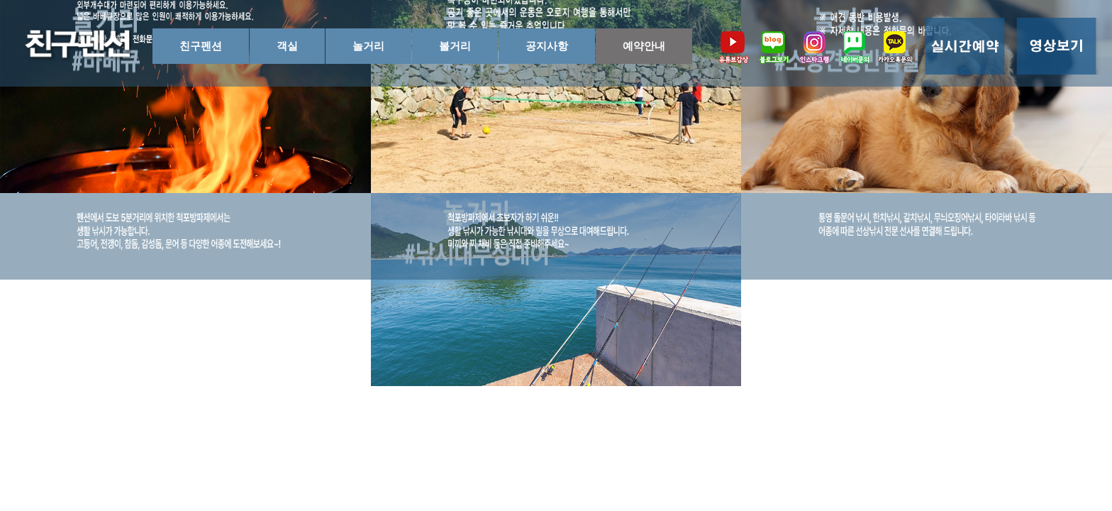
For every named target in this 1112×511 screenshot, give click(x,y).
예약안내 (644, 46)
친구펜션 (200, 46)
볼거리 (455, 46)
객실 (287, 46)
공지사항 (547, 46)
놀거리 (368, 46)
